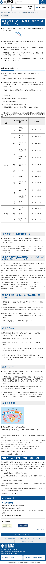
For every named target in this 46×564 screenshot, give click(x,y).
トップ (2, 12)
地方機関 (24, 12)
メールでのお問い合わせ (35, 557)
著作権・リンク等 (25, 538)
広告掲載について (39, 529)
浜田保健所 (5, 15)
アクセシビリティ (38, 538)
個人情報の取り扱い (10, 538)
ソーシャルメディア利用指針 (24, 541)
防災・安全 (7, 12)
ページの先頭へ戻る (24, 535)
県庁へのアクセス (10, 557)
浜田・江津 (29, 12)
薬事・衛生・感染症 (16, 12)
